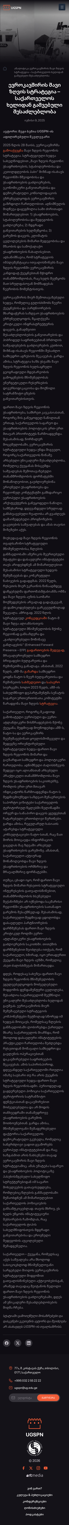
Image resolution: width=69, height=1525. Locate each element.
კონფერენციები (34, 1501)
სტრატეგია (48, 703)
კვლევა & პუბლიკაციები (34, 1495)
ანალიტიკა (21, 68)
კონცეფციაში (36, 618)
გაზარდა (31, 671)
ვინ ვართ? (34, 1488)
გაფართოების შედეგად (45, 650)
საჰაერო (53, 682)
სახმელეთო (31, 682)
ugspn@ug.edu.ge (25, 1388)
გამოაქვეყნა (13, 150)
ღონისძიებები (34, 1508)
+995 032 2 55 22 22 (27, 1380)
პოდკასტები (34, 1514)
